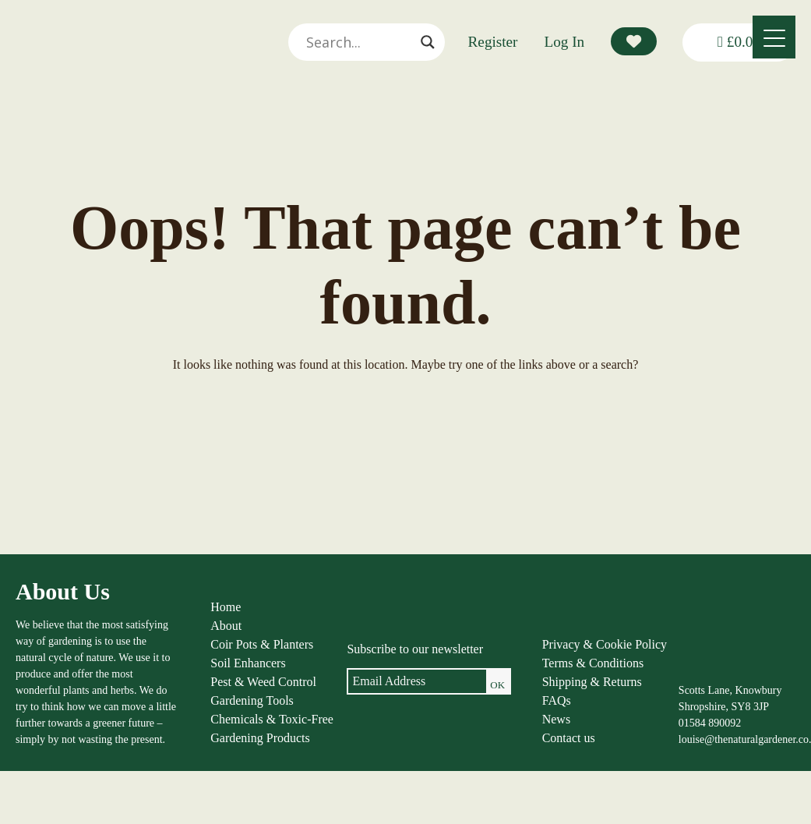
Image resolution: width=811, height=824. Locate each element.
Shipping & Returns (592, 681)
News (556, 719)
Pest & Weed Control (263, 681)
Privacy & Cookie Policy (604, 644)
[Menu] (774, 37)
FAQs (556, 700)
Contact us (568, 737)
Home (225, 607)
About (226, 625)
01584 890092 (710, 723)
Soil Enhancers (247, 663)
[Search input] (359, 42)
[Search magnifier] (428, 42)
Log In (565, 42)
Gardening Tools (252, 700)
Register (493, 42)
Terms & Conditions (593, 663)
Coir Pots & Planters (261, 644)
